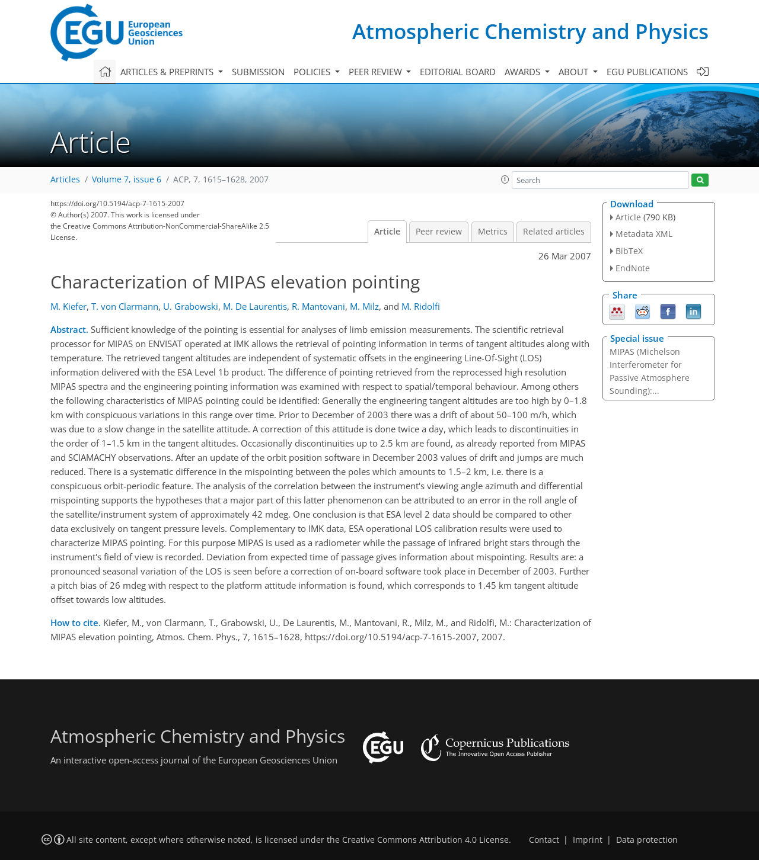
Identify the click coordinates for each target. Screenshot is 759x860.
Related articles (554, 231)
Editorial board (458, 72)
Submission (258, 72)
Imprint (587, 840)
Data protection (647, 840)
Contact (544, 840)
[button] (505, 179)
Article (387, 231)
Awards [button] (524, 72)
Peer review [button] (376, 72)
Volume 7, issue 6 (126, 179)
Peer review (439, 231)
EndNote (633, 268)
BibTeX (629, 250)
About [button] (575, 72)
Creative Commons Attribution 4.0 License (425, 840)
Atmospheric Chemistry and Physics (530, 31)
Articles (65, 179)
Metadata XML (644, 233)
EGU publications (647, 72)
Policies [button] (313, 72)
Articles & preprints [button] (168, 72)
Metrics (493, 231)
